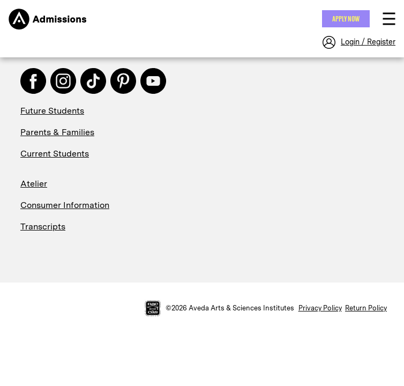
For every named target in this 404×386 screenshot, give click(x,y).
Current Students (54, 154)
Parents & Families (57, 132)
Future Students (52, 111)
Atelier (33, 184)
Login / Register (368, 42)
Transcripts (42, 226)
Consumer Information (64, 205)
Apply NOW (346, 18)
